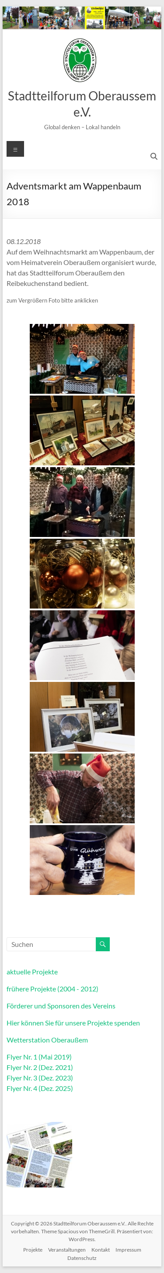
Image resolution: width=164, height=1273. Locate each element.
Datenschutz (82, 1258)
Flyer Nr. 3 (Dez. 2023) (40, 1077)
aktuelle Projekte (32, 971)
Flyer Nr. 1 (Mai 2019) (39, 1057)
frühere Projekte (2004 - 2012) (52, 988)
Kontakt (100, 1249)
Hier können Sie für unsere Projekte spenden (73, 1022)
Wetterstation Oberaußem (47, 1040)
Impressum (128, 1249)
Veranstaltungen (67, 1249)
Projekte (32, 1249)
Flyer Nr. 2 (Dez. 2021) (40, 1067)
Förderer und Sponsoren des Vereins (61, 1005)
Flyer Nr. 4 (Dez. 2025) (40, 1088)
